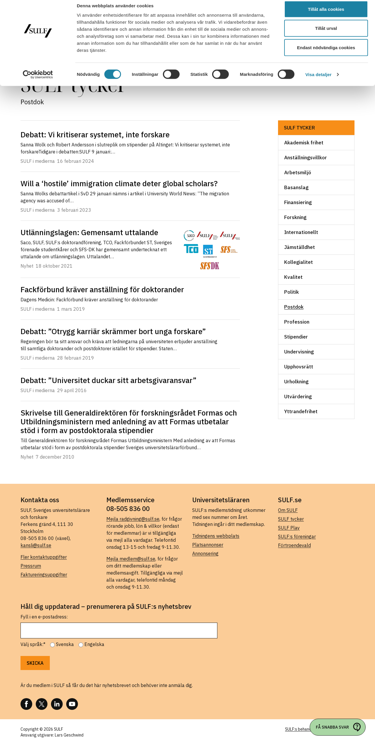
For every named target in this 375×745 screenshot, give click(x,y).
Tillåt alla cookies (326, 15)
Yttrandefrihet (301, 411)
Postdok (294, 307)
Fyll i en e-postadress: (44, 617)
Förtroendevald (294, 545)
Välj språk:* (33, 644)
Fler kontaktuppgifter (44, 557)
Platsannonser (207, 545)
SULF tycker (299, 127)
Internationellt (301, 232)
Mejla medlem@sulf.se (130, 559)
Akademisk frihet (303, 142)
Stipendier (296, 337)
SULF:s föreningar (297, 536)
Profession (296, 322)
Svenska (65, 644)
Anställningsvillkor (305, 157)
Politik (291, 292)
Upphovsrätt (298, 366)
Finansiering (298, 202)
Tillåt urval (326, 34)
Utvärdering (298, 396)
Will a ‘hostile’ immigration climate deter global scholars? (119, 183)
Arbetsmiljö (297, 172)
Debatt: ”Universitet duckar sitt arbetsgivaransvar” (109, 380)
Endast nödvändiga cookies (326, 53)
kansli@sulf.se (36, 545)
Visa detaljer (318, 80)
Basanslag (296, 187)
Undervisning (299, 351)
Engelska (94, 644)
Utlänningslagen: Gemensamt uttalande (89, 232)
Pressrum (31, 566)
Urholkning (296, 381)
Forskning (295, 217)
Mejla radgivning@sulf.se (132, 519)
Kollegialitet (298, 262)
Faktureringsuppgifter (44, 574)
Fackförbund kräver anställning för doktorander (102, 289)
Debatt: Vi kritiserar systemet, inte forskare (95, 134)
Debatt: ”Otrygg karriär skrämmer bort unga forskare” (113, 331)
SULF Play (289, 528)
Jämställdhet (299, 247)
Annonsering (205, 553)
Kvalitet (293, 277)
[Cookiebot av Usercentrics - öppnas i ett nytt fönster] (38, 80)
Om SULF (288, 510)
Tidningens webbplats (215, 536)
